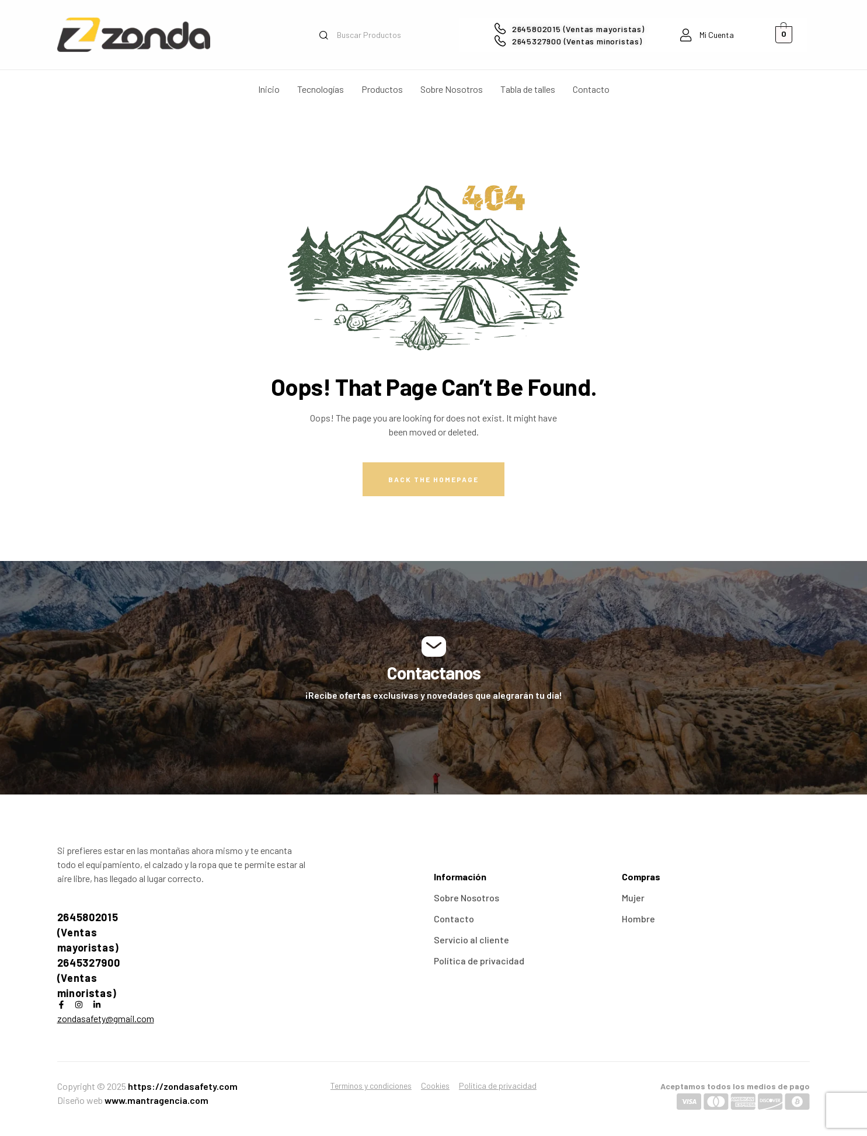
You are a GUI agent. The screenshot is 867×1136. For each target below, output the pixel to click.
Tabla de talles (527, 89)
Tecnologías (320, 89)
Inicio (269, 89)
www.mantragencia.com (156, 1100)
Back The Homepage (433, 479)
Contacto (591, 89)
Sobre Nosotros (451, 89)
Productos (382, 89)
